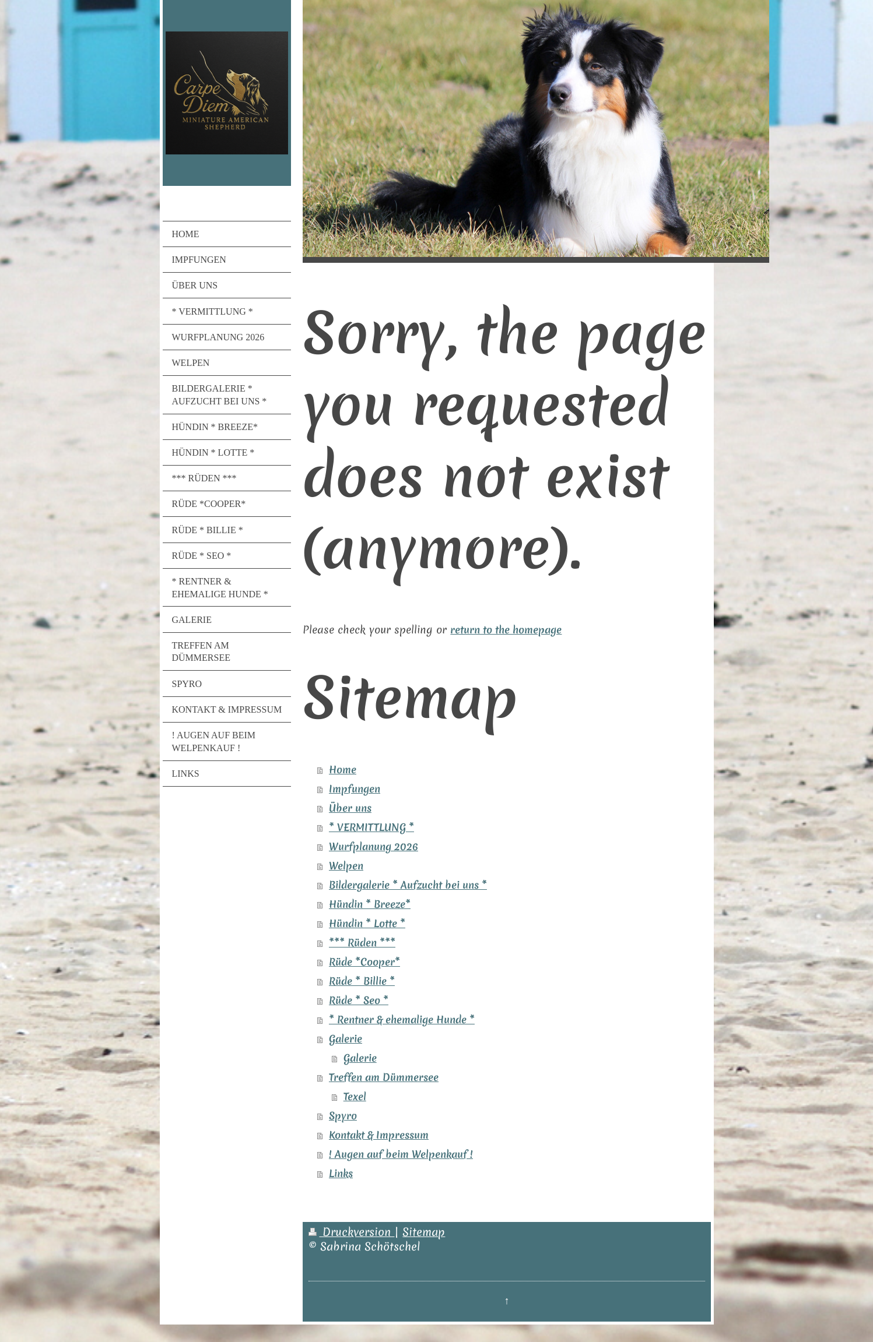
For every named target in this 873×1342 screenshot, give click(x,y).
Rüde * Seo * (358, 1001)
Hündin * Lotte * (367, 924)
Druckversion (351, 1231)
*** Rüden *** (362, 943)
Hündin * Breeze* (370, 904)
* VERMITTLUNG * (371, 827)
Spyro (343, 1116)
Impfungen (354, 789)
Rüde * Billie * (362, 981)
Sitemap (423, 1231)
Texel (354, 1097)
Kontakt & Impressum (379, 1135)
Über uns (350, 808)
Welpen (346, 866)
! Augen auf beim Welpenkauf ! (401, 1154)
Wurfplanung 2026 (373, 847)
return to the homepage (506, 630)
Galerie (345, 1039)
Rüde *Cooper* (364, 962)
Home (342, 770)
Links (341, 1174)
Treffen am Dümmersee (384, 1077)
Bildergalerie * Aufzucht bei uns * (408, 885)
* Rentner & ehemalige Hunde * (402, 1020)
